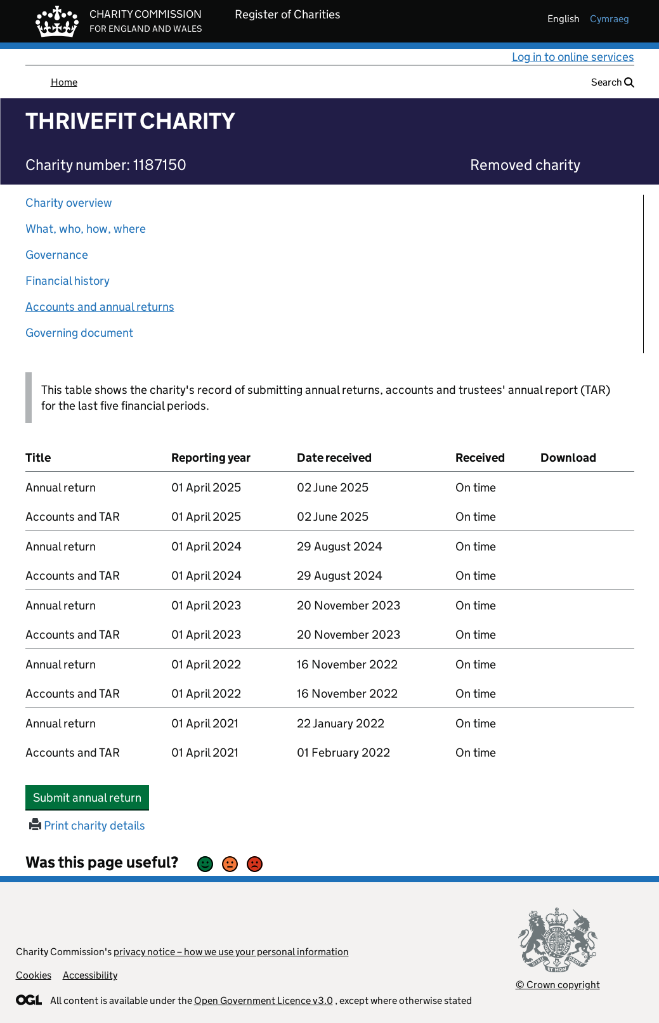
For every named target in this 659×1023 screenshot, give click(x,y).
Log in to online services (573, 56)
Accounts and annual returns (99, 306)
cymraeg (609, 19)
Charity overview (68, 202)
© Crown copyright (558, 985)
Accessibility (90, 975)
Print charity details (87, 825)
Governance (56, 254)
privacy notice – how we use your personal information (231, 952)
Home (64, 82)
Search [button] (612, 82)
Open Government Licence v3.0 (263, 1000)
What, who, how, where (85, 228)
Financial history (67, 280)
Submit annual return (91, 797)
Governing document (79, 332)
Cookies (33, 975)
